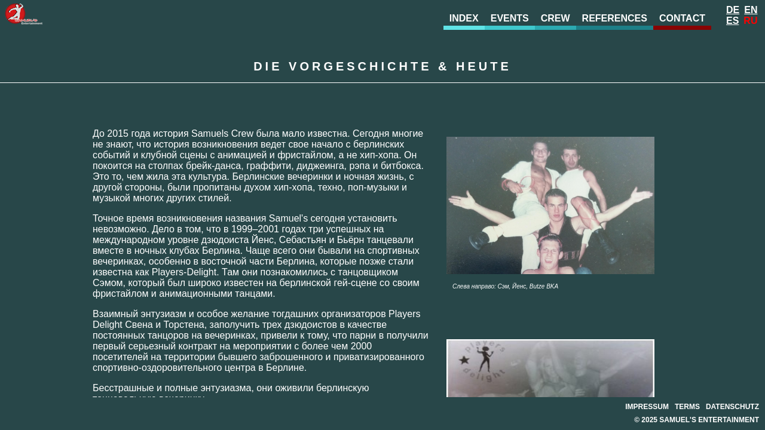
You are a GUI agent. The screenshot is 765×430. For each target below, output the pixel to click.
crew (555, 18)
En (750, 10)
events (510, 18)
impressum (647, 407)
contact (682, 18)
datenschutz (732, 407)
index (464, 18)
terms (687, 407)
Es (732, 21)
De (732, 10)
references (614, 18)
